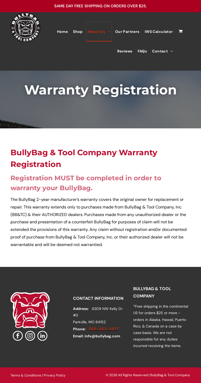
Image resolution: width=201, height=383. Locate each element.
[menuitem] (62, 31)
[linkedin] (42, 336)
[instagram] (30, 336)
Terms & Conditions (25, 375)
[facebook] (18, 336)
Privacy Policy (54, 375)
